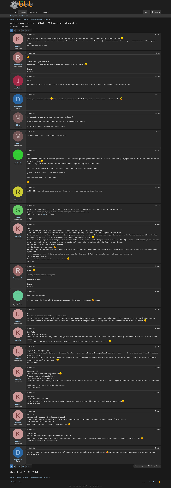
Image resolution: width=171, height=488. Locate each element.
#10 (158, 224)
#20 (158, 448)
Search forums (23, 16)
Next (27, 30)
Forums (23, 12)
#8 (159, 187)
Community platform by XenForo (85, 486)
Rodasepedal (18, 65)
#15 (158, 347)
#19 (158, 429)
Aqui (44, 214)
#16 (158, 367)
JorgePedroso (17, 88)
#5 (159, 113)
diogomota (18, 106)
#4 (159, 95)
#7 (159, 150)
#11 (158, 266)
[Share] (156, 34)
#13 (158, 310)
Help (150, 482)
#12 (158, 291)
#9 (159, 206)
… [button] (20, 30)
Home (14, 12)
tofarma (18, 162)
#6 (159, 132)
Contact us (143, 482)
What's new (33, 12)
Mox (18, 125)
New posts (13, 16)
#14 (158, 328)
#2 (159, 53)
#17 (158, 392)
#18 (158, 411)
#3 (159, 76)
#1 (159, 34)
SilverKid (17, 217)
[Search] (156, 12)
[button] (38, 12)
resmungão (18, 199)
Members (45, 12)
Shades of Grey (16, 482)
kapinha (14, 26)
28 (23, 30)
